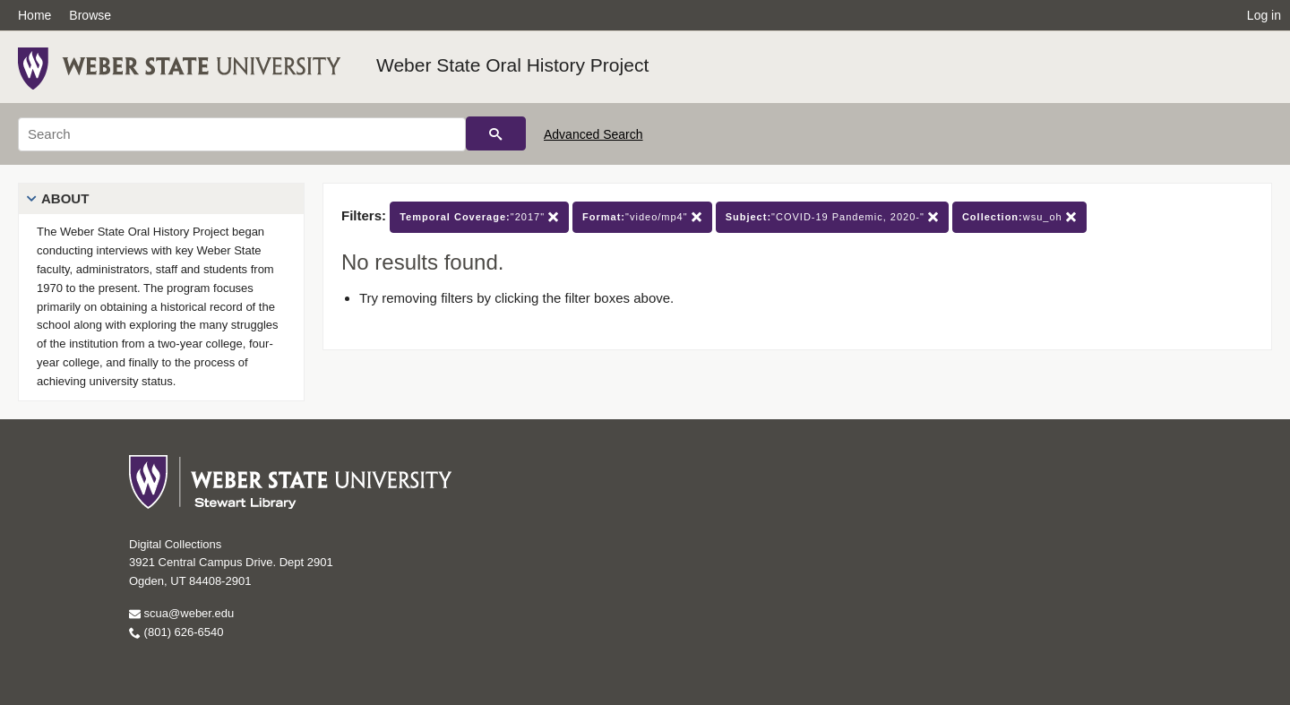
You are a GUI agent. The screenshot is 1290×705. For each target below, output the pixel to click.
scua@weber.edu (181, 613)
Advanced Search (593, 134)
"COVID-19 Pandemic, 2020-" (832, 217)
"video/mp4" (642, 217)
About (65, 198)
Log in (1264, 15)
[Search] (242, 134)
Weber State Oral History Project (512, 65)
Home (34, 15)
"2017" (479, 217)
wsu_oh (1019, 217)
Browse (90, 15)
